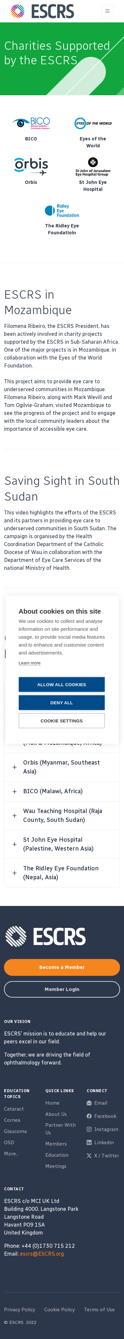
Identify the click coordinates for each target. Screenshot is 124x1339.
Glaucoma (15, 1131)
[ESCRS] (42, 11)
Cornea (12, 1120)
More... (11, 1154)
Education (56, 1155)
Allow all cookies (61, 684)
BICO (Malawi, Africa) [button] (53, 791)
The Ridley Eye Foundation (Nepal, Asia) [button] (61, 873)
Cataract (14, 1109)
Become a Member (62, 967)
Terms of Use (99, 1310)
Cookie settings (62, 720)
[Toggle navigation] (107, 11)
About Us (56, 1114)
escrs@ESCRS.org (42, 1254)
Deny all (61, 702)
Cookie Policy (59, 1310)
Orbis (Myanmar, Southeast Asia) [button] (61, 767)
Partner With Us (60, 1129)
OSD (9, 1143)
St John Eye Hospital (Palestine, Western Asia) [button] (58, 844)
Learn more (29, 662)
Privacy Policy (19, 1310)
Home (52, 1103)
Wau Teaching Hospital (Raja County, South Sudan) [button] (62, 815)
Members (56, 1144)
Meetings (55, 1166)
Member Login (62, 989)
